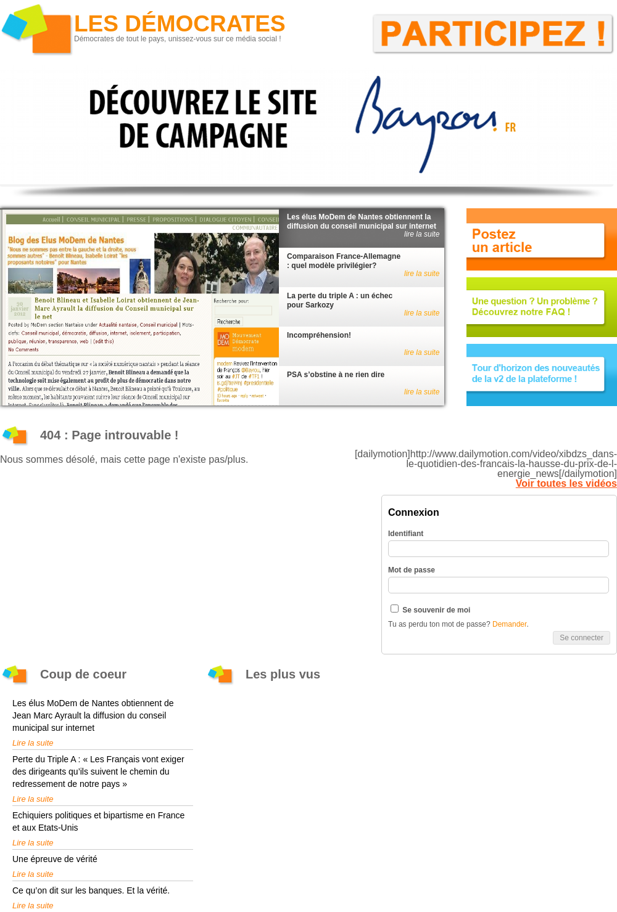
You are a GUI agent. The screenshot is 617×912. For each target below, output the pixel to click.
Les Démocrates (180, 23)
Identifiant (405, 533)
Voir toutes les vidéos (566, 484)
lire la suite (421, 234)
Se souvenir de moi (430, 609)
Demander (509, 624)
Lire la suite (32, 742)
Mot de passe (411, 570)
